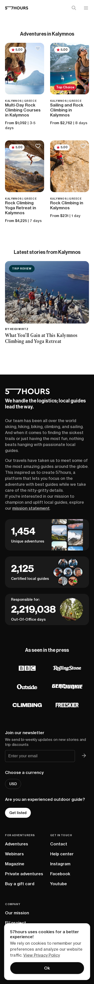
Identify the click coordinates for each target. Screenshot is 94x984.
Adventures (16, 843)
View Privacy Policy (41, 955)
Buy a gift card (19, 883)
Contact (58, 843)
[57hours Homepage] (16, 7)
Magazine (14, 863)
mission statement (31, 508)
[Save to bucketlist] (38, 49)
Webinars (14, 853)
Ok (47, 968)
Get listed (18, 813)
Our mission (17, 912)
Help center (62, 853)
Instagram (60, 863)
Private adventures (24, 873)
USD (13, 784)
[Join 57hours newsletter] (84, 756)
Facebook (60, 873)
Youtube (58, 883)
